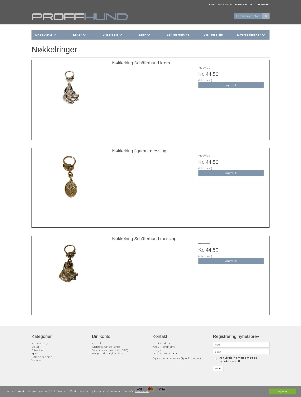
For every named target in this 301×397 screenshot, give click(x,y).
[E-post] (241, 351)
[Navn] (241, 344)
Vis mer (36, 360)
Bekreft (218, 368)
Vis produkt (231, 85)
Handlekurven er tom (252, 16)
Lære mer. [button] (142, 391)
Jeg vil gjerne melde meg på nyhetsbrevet (238, 359)
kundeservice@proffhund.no (182, 358)
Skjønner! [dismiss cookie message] (282, 391)
